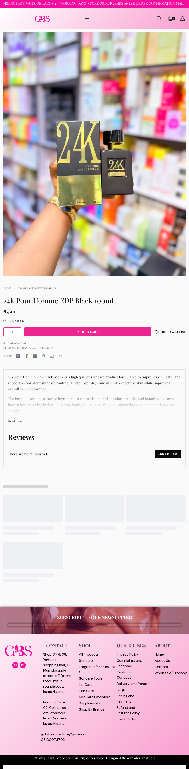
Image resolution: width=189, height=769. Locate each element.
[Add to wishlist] (170, 331)
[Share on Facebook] (27, 356)
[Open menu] (86, 18)
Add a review (167, 454)
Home (7, 288)
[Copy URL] (60, 356)
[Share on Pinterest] (43, 356)
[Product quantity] (12, 331)
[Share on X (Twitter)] (18, 356)
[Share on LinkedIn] (35, 356)
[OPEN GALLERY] (94, 154)
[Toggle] (15, 421)
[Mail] (52, 356)
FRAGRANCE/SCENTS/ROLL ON (38, 288)
